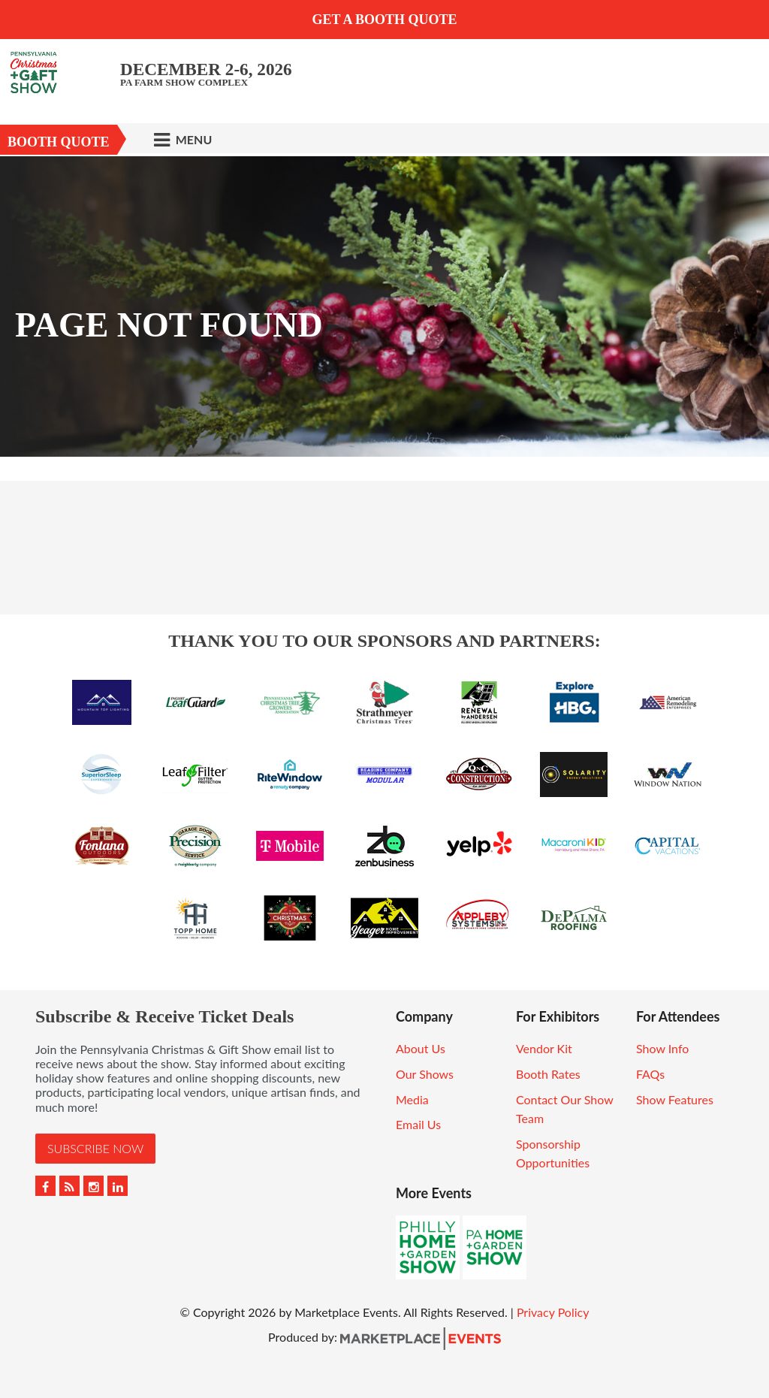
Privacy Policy (553, 1312)
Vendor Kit (544, 1048)
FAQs (650, 1074)
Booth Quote (59, 141)
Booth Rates (548, 1074)
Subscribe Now (95, 1148)
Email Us (418, 1124)
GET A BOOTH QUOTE (384, 19)
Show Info (662, 1048)
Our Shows (425, 1074)
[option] (384, 306)
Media (412, 1099)
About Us (420, 1048)
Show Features (674, 1099)
